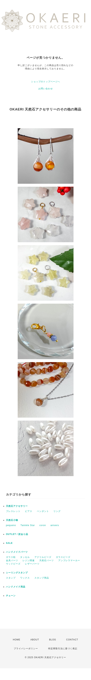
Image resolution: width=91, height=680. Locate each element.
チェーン (11, 595)
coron (42, 525)
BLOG (52, 639)
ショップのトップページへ (45, 81)
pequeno (11, 525)
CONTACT (72, 639)
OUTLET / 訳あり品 (17, 534)
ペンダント (43, 511)
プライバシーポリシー (26, 648)
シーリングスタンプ (17, 572)
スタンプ (11, 578)
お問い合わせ (45, 88)
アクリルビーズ (42, 557)
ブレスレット (13, 511)
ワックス (25, 578)
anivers (54, 525)
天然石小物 (12, 520)
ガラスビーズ (63, 557)
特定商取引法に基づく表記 (62, 648)
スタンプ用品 (41, 578)
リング (57, 511)
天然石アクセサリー (17, 506)
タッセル (25, 557)
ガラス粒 (11, 557)
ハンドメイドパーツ (17, 552)
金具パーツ (12, 560)
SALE (9, 543)
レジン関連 (29, 560)
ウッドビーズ (13, 564)
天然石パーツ (46, 560)
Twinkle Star (27, 525)
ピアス (28, 511)
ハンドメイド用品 (15, 586)
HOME (16, 639)
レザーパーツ (32, 564)
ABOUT (34, 639)
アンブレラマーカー (69, 560)
